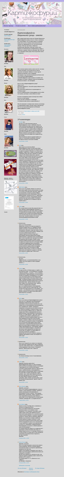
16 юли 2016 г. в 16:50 (23, 141)
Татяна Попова (22, 442)
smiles (20, 145)
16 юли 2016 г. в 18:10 (23, 202)
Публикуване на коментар (24, 465)
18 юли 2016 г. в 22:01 (23, 253)
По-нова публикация (22, 468)
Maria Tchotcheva (22, 386)
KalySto (20, 298)
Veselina (20, 361)
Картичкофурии (7, 35)
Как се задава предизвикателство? (37, 25)
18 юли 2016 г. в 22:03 (23, 264)
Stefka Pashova (22, 187)
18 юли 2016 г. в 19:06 (23, 219)
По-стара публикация (39, 468)
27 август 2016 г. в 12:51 (24, 462)
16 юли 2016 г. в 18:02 (23, 183)
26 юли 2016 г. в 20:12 (23, 357)
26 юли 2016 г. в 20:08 (23, 350)
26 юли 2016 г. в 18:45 (23, 337)
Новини (23, 114)
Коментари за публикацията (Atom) (31, 471)
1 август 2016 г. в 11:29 (23, 400)
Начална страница (8, 25)
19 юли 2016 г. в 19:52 (23, 294)
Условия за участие (21, 25)
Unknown (21, 268)
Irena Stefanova (22, 404)
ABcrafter (21, 122)
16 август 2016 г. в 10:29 (24, 438)
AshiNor (20, 206)
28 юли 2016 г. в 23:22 (23, 382)
